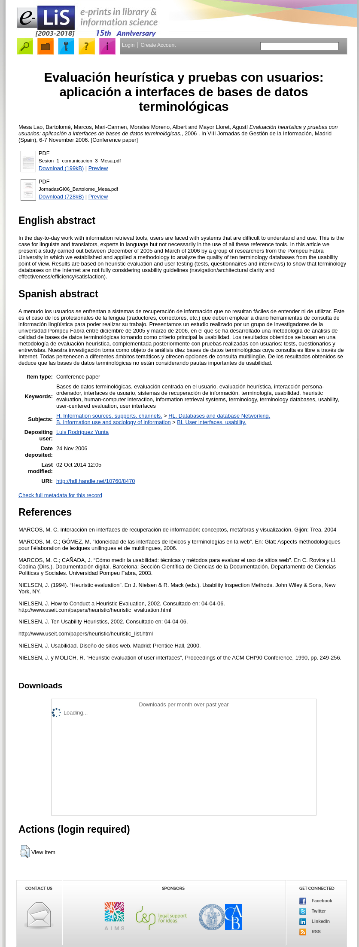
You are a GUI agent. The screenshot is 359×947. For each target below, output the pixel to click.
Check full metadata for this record (60, 495)
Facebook (315, 901)
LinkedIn (314, 921)
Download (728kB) (61, 196)
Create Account (158, 45)
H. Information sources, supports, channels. (109, 415)
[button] (25, 851)
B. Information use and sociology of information (113, 422)
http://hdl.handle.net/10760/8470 (95, 481)
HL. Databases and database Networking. (219, 415)
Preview (98, 168)
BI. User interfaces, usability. (211, 422)
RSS (310, 932)
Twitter (312, 911)
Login (128, 45)
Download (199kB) (61, 168)
